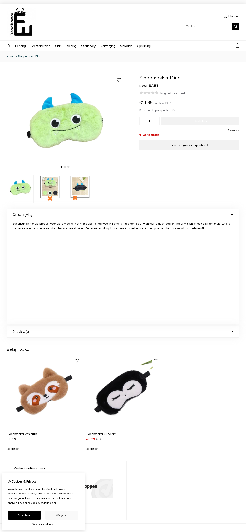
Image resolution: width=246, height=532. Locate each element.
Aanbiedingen (86, 447)
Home (10, 56)
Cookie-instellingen (43, 523)
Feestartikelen (40, 46)
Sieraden (126, 46)
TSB (237, 505)
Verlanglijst (148, 454)
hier (54, 502)
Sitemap (212, 454)
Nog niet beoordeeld (173, 93)
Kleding (71, 46)
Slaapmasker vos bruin (22, 331)
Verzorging (108, 46)
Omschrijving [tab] (123, 214)
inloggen (231, 16)
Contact (212, 440)
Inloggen (147, 440)
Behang (20, 46)
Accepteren (24, 515)
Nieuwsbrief (149, 460)
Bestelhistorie (150, 447)
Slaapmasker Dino (29, 56)
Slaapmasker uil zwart (101, 331)
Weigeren (62, 515)
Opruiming (144, 46)
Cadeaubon (84, 440)
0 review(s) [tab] (123, 228)
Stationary (88, 46)
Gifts (58, 46)
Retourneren (214, 447)
